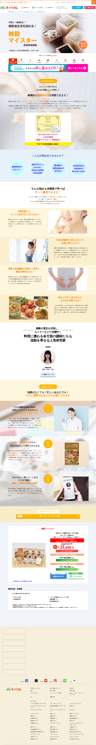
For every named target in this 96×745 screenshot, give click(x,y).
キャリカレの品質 (38, 7)
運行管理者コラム (54, 733)
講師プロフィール (49, 378)
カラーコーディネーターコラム (77, 738)
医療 (32, 694)
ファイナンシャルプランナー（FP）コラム (76, 727)
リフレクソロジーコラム (36, 713)
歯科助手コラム (34, 724)
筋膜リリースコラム (74, 717)
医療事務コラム (53, 722)
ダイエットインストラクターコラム (58, 714)
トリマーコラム (53, 738)
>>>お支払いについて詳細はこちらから (22, 585)
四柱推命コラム (34, 742)
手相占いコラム (34, 740)
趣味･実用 (52, 700)
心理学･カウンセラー (35, 692)
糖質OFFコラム (73, 719)
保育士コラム (53, 724)
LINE (61, 685)
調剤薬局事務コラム (74, 722)
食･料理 (71, 692)
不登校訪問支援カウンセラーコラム (58, 710)
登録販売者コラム (35, 722)
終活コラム (72, 724)
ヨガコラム (72, 713)
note (71, 685)
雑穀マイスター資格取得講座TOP (38, 11)
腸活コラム (52, 717)
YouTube (41, 685)
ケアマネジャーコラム (55, 727)
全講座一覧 (26, 7)
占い (32, 700)
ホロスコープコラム (74, 740)
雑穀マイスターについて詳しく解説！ (39, 520)
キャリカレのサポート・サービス (62, 7)
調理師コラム (53, 719)
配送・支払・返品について (72, 2)
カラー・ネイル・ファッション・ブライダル (77, 697)
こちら (53, 55)
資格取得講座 (26, 11)
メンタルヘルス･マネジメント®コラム (38, 710)
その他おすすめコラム (75, 742)
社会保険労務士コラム (36, 733)
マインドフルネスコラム (75, 707)
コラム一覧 (33, 705)
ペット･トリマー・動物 (55, 696)
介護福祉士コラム (35, 727)
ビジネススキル (34, 696)
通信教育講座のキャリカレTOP (15, 11)
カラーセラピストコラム (55, 707)
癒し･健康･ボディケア (55, 692)
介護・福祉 (72, 694)
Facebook (22, 685)
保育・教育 (52, 694)
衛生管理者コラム (54, 735)
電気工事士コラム (74, 733)
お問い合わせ (63, 2)
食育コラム (33, 719)
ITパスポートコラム (35, 738)
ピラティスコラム (35, 717)
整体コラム (72, 709)
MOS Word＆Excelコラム (75, 735)
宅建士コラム (53, 730)
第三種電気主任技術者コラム (37, 735)
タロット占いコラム (54, 740)
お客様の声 (50, 7)
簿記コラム (33, 730)
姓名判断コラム (53, 742)
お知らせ (58, 2)
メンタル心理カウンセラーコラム (38, 707)
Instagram (51, 685)
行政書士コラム (73, 730)
